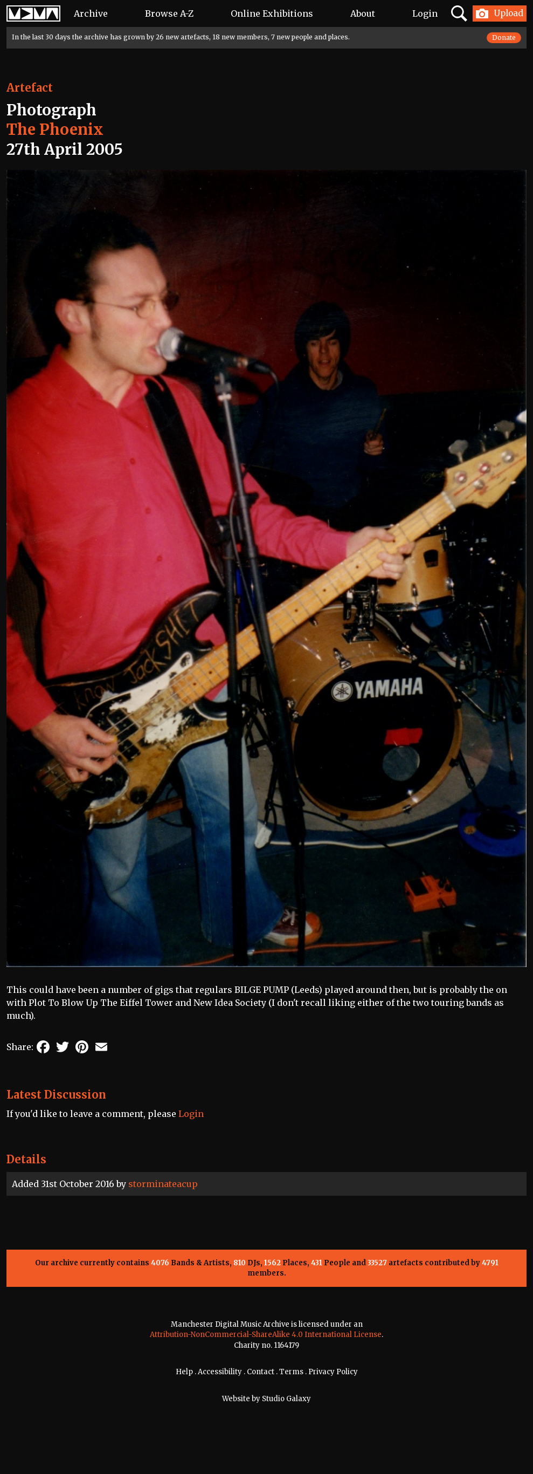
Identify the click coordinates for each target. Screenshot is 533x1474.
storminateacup (163, 1183)
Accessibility (220, 1371)
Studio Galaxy (286, 1398)
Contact (260, 1371)
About (362, 13)
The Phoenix (54, 129)
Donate (504, 37)
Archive (91, 13)
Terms (291, 1371)
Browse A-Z (169, 13)
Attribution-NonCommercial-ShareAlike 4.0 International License (266, 1334)
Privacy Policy (333, 1371)
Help (184, 1371)
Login (425, 13)
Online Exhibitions (272, 13)
